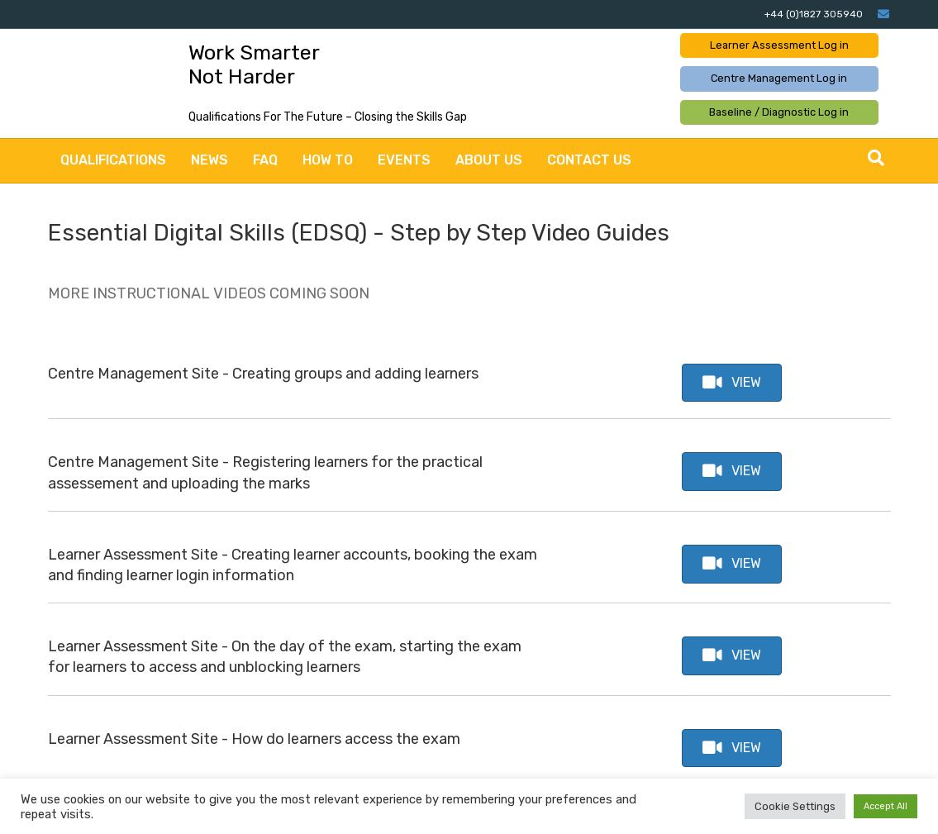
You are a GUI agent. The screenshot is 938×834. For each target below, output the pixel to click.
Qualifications (113, 160)
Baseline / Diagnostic (779, 112)
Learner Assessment (779, 45)
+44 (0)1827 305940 (813, 14)
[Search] (876, 158)
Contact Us (589, 160)
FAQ (265, 160)
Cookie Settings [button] (795, 806)
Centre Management (779, 78)
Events (404, 160)
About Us (488, 160)
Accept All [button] (885, 806)
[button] (732, 383)
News (209, 160)
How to (327, 160)
